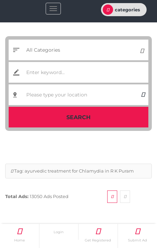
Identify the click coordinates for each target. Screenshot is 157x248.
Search (78, 117)
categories (121, 9)
